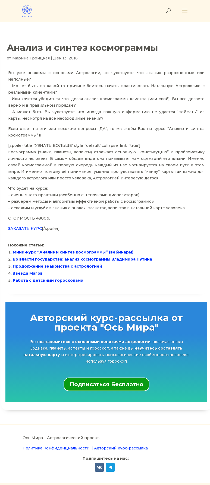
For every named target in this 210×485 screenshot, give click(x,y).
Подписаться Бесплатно (106, 384)
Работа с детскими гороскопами (48, 280)
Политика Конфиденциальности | (58, 448)
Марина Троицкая (31, 58)
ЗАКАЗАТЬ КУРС (25, 228)
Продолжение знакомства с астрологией (57, 266)
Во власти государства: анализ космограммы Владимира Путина (82, 259)
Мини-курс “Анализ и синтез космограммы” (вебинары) (73, 252)
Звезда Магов (28, 273)
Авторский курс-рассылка (121, 448)
